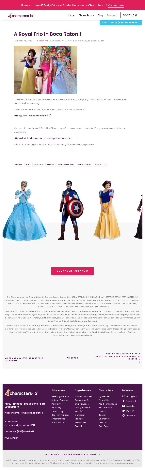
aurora (18, 165)
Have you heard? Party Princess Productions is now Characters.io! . (72, 5)
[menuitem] (71, 15)
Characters (86, 15)
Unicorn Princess (60, 400)
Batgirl (78, 426)
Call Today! (120, 23)
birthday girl (59, 41)
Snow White (100, 165)
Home (71, 15)
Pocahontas (58, 422)
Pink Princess (105, 407)
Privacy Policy (11, 437)
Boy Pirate (80, 422)
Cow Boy (103, 426)
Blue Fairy (56, 407)
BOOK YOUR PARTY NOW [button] (72, 271)
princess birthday (66, 165)
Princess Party (96, 41)
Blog (100, 15)
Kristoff (102, 411)
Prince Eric (104, 400)
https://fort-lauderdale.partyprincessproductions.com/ (43, 138)
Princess (50, 165)
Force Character (83, 396)
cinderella (38, 165)
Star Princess (82, 403)
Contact (111, 15)
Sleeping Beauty (60, 396)
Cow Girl (103, 422)
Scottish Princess (61, 414)
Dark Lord (80, 414)
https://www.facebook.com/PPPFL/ (32, 115)
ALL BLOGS (72, 358)
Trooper (79, 418)
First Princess (58, 418)
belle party (45, 41)
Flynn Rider (104, 396)
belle (28, 165)
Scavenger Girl (82, 400)
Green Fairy (57, 411)
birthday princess (77, 41)
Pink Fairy (56, 403)
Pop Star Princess (108, 403)
